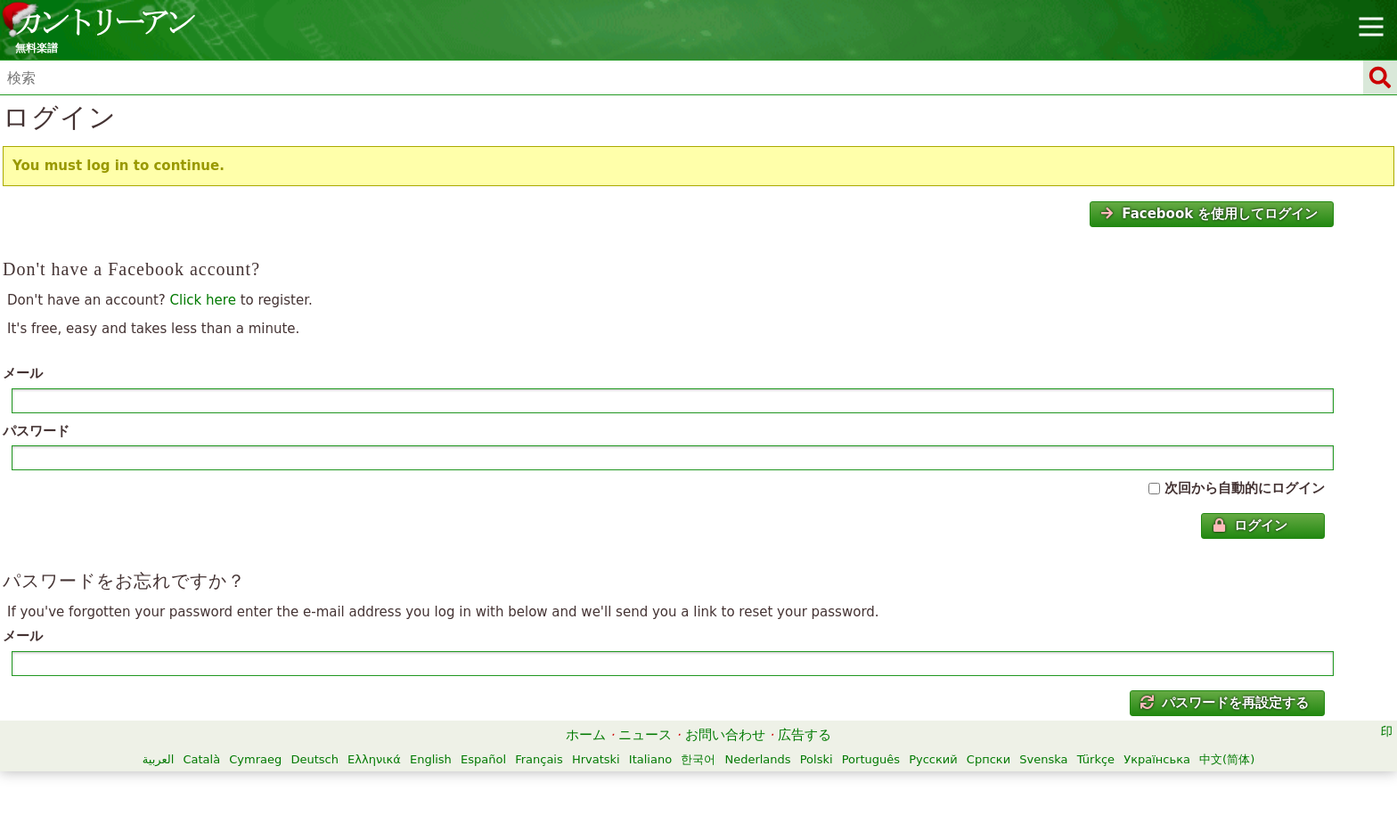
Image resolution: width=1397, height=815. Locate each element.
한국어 (698, 759)
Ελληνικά (374, 759)
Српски (988, 759)
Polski (816, 759)
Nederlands (757, 759)
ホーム (586, 735)
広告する (804, 735)
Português (871, 759)
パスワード (36, 431)
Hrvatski (596, 759)
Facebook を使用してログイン (1209, 214)
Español (483, 759)
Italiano (650, 759)
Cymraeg (255, 759)
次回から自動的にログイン (1244, 488)
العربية (159, 759)
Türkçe (1096, 759)
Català (201, 759)
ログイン (1250, 526)
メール (23, 373)
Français (539, 759)
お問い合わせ (725, 735)
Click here (203, 300)
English (431, 759)
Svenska (1043, 759)
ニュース (645, 735)
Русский (933, 759)
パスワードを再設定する (1224, 703)
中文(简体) (1226, 759)
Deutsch (314, 759)
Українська (1156, 759)
